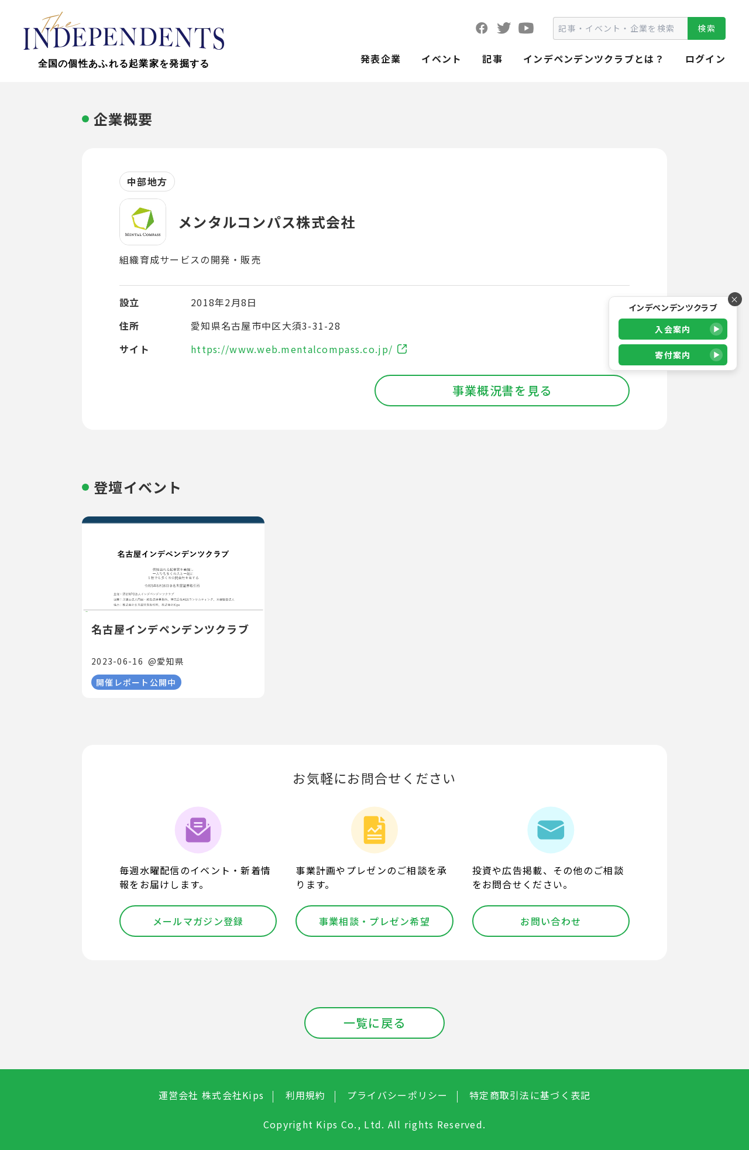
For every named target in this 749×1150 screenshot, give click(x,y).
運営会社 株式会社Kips (211, 1095)
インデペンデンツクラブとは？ (594, 59)
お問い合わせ (550, 921)
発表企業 (380, 59)
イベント (441, 59)
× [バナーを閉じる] (734, 299)
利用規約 (306, 1095)
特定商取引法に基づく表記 (529, 1095)
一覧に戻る (374, 1022)
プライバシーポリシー (397, 1095)
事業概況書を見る (502, 390)
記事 (492, 59)
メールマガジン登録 (198, 921)
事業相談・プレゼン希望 (374, 921)
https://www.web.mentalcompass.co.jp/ (299, 349)
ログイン (705, 59)
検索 (707, 28)
